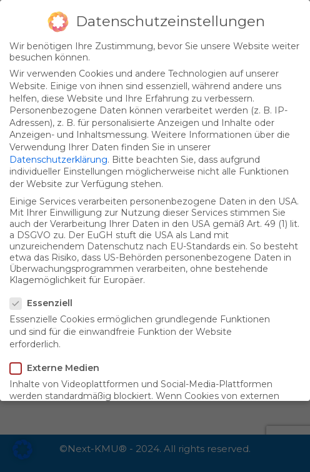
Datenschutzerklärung (58, 159)
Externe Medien (58, 367)
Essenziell (45, 303)
